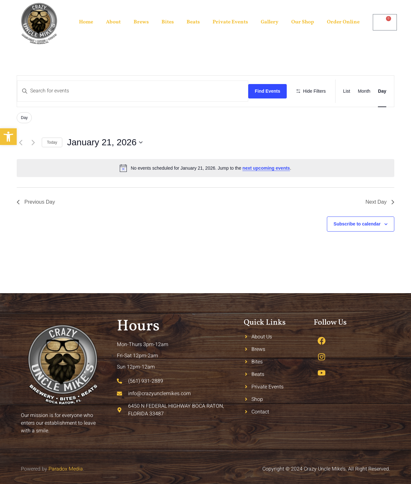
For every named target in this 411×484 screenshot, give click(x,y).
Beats (193, 22)
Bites (168, 22)
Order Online (343, 22)
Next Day (379, 202)
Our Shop (302, 22)
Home (86, 22)
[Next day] (33, 142)
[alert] (205, 168)
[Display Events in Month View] (364, 91)
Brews (141, 22)
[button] (8, 136)
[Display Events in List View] (346, 91)
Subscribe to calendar (357, 223)
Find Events (267, 91)
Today (52, 142)
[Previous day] (20, 142)
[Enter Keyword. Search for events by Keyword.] (132, 91)
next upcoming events (266, 168)
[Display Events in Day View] (382, 91)
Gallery (269, 22)
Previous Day (36, 202)
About (113, 22)
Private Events (230, 22)
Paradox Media (65, 469)
